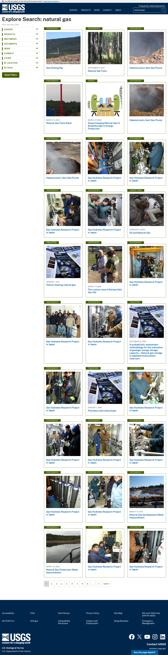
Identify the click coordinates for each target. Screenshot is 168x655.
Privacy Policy (92, 613)
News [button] (7, 48)
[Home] (13, 12)
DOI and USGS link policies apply (151, 614)
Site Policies (64, 613)
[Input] (149, 10)
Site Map (118, 613)
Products (86, 10)
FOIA (32, 613)
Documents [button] (10, 44)
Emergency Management (148, 622)
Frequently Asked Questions (152, 6)
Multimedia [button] (10, 39)
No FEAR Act (8, 621)
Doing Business (121, 621)
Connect (107, 10)
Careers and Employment (92, 622)
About (118, 10)
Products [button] (9, 34)
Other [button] (7, 58)
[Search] (163, 10)
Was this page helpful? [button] (145, 652)
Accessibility (8, 613)
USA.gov (34, 621)
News (96, 10)
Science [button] (8, 29)
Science (73, 10)
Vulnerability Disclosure (64, 622)
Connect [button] (9, 53)
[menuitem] (73, 8)
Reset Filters (11, 75)
